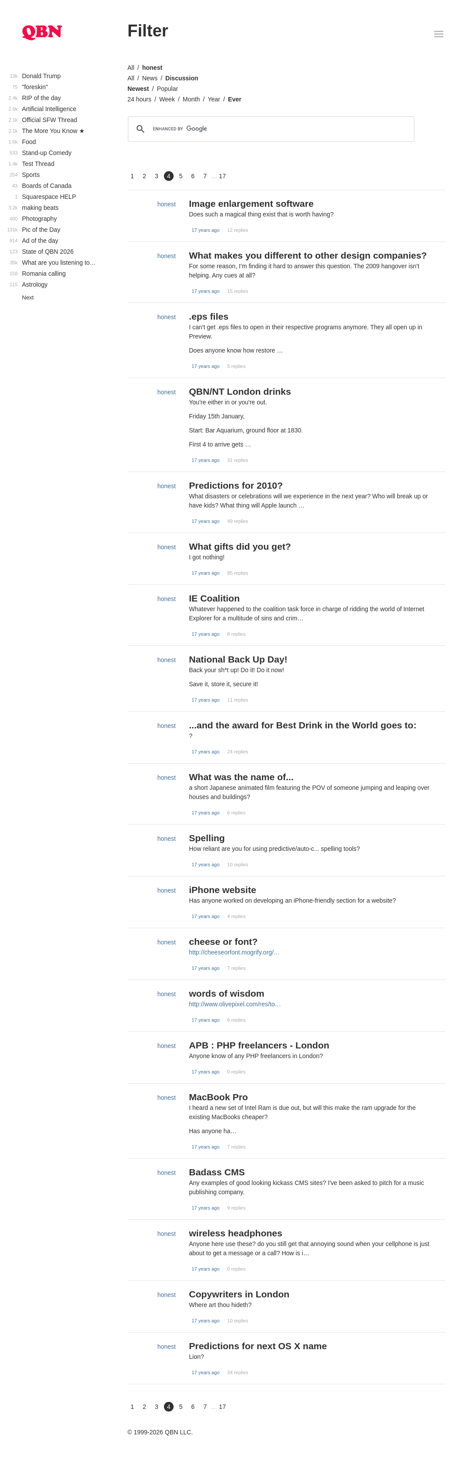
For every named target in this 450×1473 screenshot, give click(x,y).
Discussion (181, 78)
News (149, 78)
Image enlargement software (251, 203)
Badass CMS (217, 1172)
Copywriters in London (239, 1294)
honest (152, 67)
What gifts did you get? (240, 546)
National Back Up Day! (238, 659)
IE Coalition (214, 598)
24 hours (139, 99)
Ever (234, 99)
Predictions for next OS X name (258, 1346)
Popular (167, 88)
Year (214, 99)
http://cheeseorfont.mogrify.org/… (234, 952)
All (130, 67)
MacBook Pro (218, 1097)
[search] (270, 129)
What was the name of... (241, 777)
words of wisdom (227, 993)
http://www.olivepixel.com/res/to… (235, 1004)
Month (191, 99)
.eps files (209, 316)
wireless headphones (235, 1233)
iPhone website (222, 890)
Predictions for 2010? (236, 485)
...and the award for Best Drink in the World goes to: (303, 725)
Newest (138, 88)
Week (167, 99)
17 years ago (206, 230)
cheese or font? (223, 941)
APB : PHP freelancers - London (259, 1045)
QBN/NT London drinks (240, 391)
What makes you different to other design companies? (308, 255)
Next (28, 297)
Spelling (207, 838)
